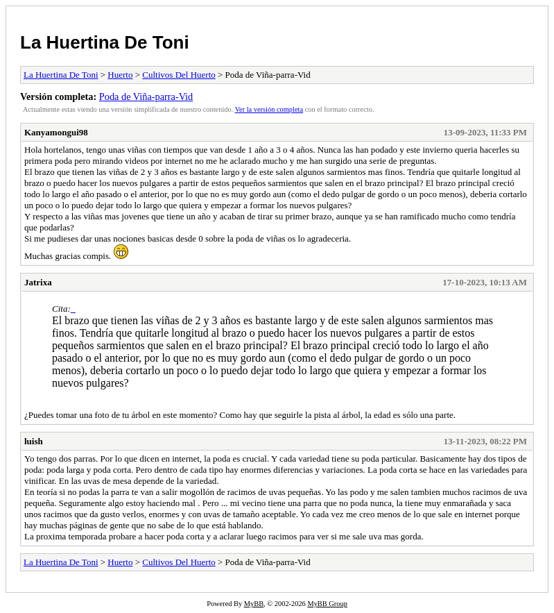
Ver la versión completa (269, 109)
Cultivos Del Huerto (178, 74)
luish (33, 441)
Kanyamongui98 (56, 132)
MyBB (253, 603)
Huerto (119, 74)
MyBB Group (327, 603)
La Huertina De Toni (104, 42)
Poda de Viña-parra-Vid (146, 96)
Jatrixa (38, 282)
